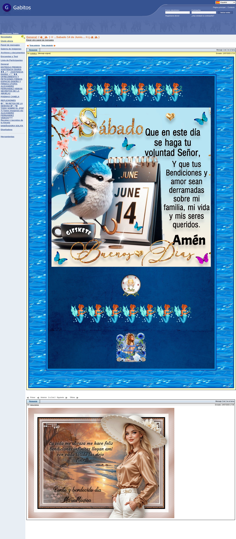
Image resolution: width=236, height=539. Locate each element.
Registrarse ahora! (172, 16)
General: (31, 37)
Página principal (219, 7)
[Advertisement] (60, 25)
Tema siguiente (48, 45)
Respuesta (33, 50)
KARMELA (33, 53)
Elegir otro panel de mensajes (40, 40)
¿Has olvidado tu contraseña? (203, 16)
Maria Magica (34, 405)
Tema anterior (33, 45)
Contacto (231, 7)
